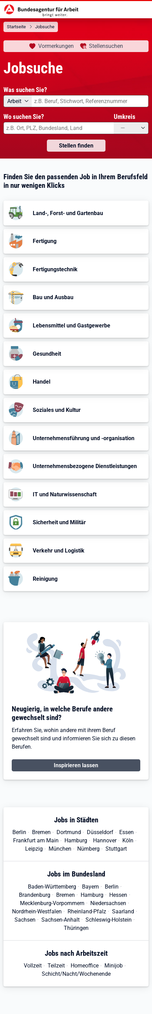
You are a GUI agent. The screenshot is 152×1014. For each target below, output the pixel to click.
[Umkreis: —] (131, 128)
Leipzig (34, 848)
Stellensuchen (106, 46)
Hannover (104, 840)
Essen (126, 832)
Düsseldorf (100, 832)
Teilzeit (56, 965)
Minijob (113, 965)
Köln (127, 840)
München (60, 848)
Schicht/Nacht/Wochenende (76, 974)
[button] (76, 213)
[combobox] (90, 101)
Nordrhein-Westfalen (37, 911)
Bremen (41, 832)
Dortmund (69, 832)
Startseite (16, 26)
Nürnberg (88, 848)
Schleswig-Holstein (108, 919)
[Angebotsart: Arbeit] (17, 101)
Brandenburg (34, 895)
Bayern (90, 886)
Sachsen (25, 919)
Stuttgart (116, 848)
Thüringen (76, 928)
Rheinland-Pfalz (87, 911)
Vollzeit (33, 965)
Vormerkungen (56, 46)
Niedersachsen (108, 903)
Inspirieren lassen (76, 765)
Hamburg (75, 840)
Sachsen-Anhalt (60, 919)
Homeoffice (85, 965)
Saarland (123, 911)
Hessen (118, 895)
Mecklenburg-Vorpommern (52, 903)
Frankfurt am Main (36, 840)
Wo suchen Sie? (23, 117)
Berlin (19, 832)
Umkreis (124, 117)
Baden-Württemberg (52, 886)
